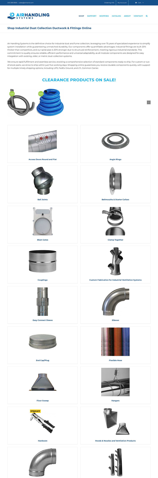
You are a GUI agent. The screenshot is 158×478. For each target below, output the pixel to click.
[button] (147, 16)
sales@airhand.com (26, 3)
